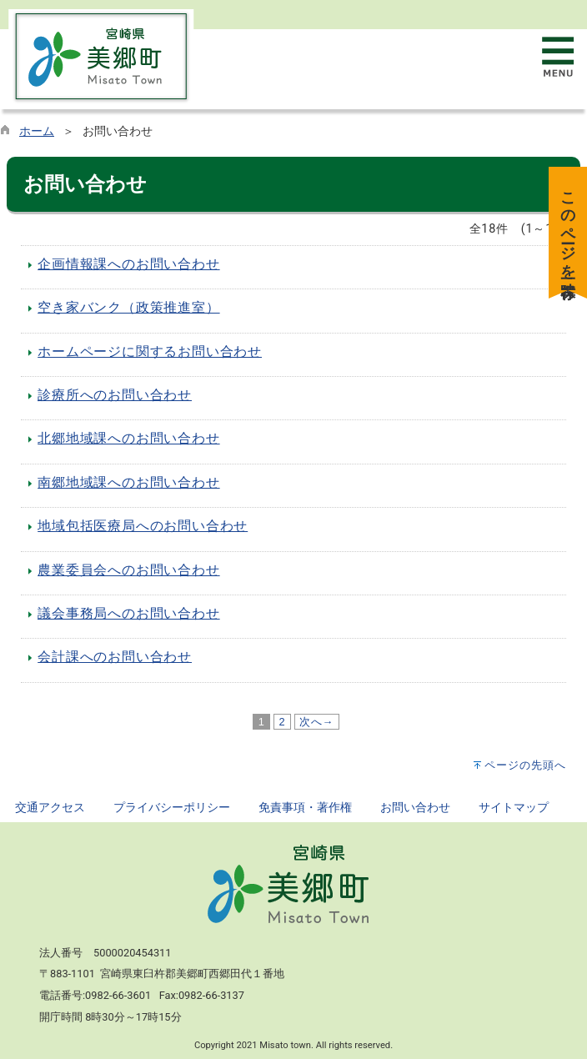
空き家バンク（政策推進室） (128, 307)
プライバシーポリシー (171, 808)
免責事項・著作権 (305, 808)
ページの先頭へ (525, 765)
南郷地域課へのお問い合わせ (128, 482)
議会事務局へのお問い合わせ (128, 613)
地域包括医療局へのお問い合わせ (143, 526)
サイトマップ (514, 808)
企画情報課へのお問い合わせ (128, 264)
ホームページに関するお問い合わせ (150, 351)
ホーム (36, 131)
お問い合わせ (415, 808)
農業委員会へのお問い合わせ (128, 570)
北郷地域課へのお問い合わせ (128, 438)
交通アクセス (50, 808)
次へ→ (317, 721)
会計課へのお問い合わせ (115, 657)
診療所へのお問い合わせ (115, 395)
